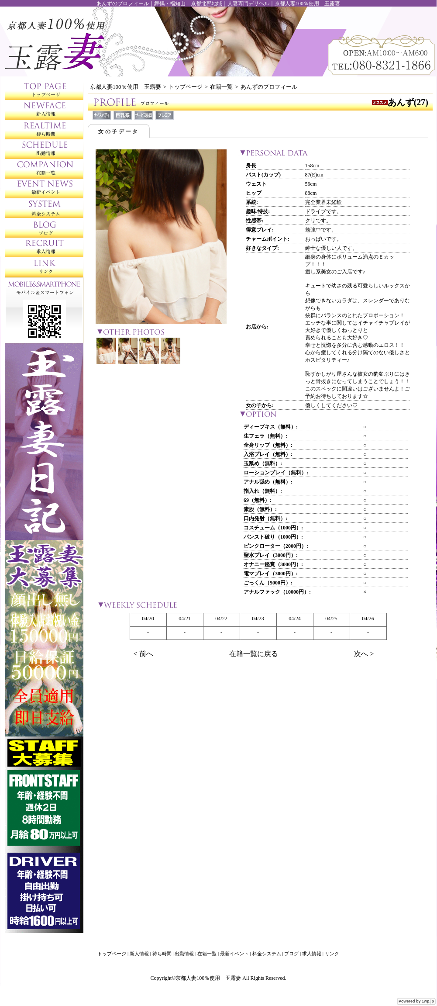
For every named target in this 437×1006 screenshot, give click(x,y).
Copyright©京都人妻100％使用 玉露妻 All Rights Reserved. (218, 978)
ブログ (291, 953)
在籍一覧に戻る (253, 653)
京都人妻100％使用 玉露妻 (125, 86)
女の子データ (118, 131)
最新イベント (234, 953)
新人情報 (139, 953)
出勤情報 (184, 953)
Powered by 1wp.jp (416, 1001)
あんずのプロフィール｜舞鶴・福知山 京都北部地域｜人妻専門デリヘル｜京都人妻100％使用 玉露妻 (218, 3)
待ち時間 (162, 953)
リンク (332, 953)
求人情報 (311, 953)
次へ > (364, 653)
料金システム (266, 953)
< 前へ (143, 653)
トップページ (186, 86)
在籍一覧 (221, 86)
